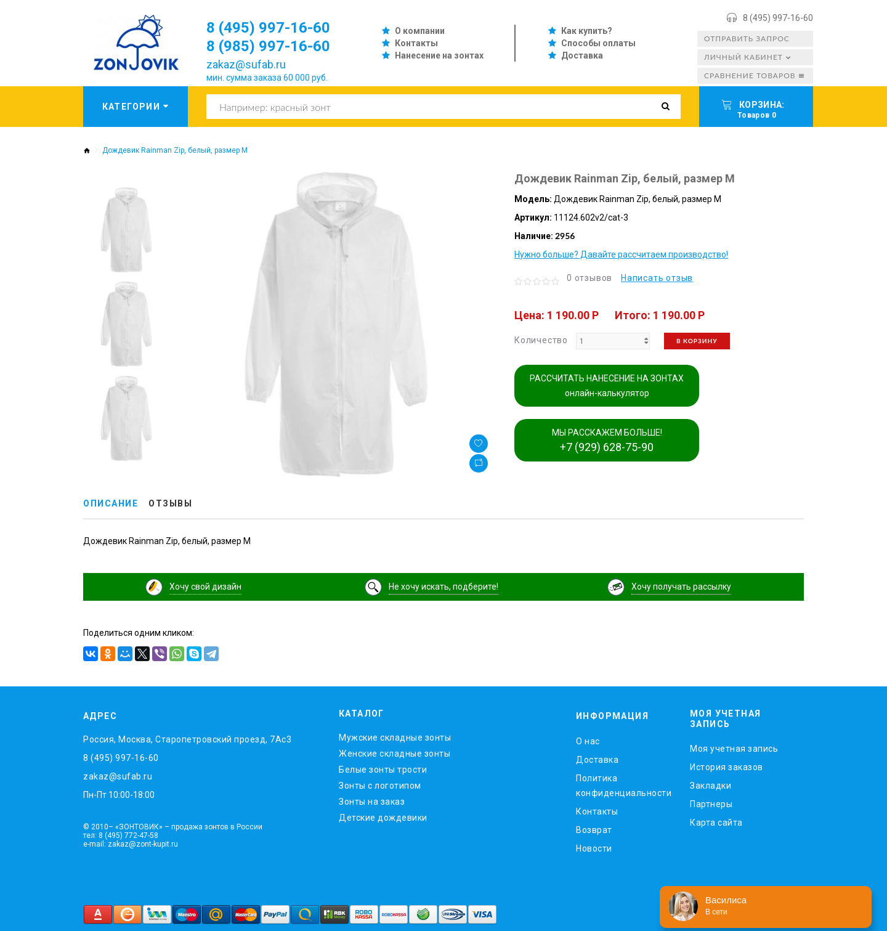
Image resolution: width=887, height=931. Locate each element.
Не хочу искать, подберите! (443, 587)
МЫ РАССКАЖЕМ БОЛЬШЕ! (607, 440)
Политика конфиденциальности (623, 785)
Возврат (594, 830)
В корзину (697, 340)
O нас (588, 741)
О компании (420, 31)
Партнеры (711, 804)
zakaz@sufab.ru (246, 64)
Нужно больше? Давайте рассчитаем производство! (621, 254)
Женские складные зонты (394, 753)
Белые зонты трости (383, 769)
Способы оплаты (598, 43)
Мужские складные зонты (395, 737)
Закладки (710, 786)
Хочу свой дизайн (205, 587)
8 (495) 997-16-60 (778, 18)
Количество (541, 340)
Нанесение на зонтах (439, 55)
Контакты (416, 43)
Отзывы (170, 503)
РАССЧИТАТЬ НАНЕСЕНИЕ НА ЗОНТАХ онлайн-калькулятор (607, 385)
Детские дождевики (383, 818)
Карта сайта (716, 822)
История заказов (726, 767)
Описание (110, 503)
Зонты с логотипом (380, 786)
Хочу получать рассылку (681, 587)
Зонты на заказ (372, 802)
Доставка (582, 55)
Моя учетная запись (734, 749)
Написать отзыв (657, 278)
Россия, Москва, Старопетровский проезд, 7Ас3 (187, 739)
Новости (594, 848)
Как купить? (586, 31)
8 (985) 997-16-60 (268, 46)
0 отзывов (589, 278)
